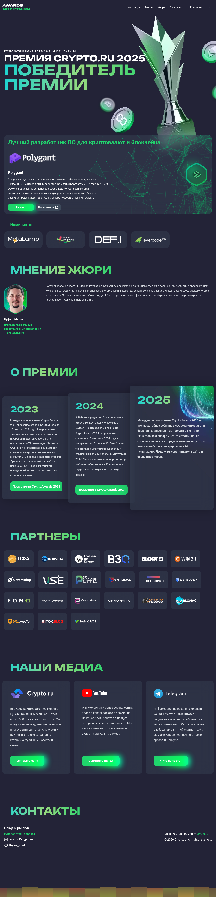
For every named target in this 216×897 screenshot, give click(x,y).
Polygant (15, 172)
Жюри (161, 7)
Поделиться (46, 207)
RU (208, 7)
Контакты (196, 7)
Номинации (133, 7)
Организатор (177, 7)
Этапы (149, 7)
